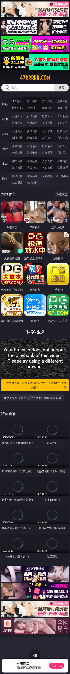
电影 (5, 134)
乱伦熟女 (47, 137)
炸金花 (32, 107)
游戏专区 (62, 101)
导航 (5, 179)
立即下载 (56, 665)
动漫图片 (62, 146)
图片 (5, 149)
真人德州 (32, 101)
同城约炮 (17, 176)
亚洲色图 (32, 146)
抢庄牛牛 (62, 107)
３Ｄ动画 (62, 116)
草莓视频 (47, 176)
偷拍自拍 (32, 131)
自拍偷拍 (32, 116)
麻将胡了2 (17, 107)
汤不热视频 (62, 176)
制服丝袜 (17, 137)
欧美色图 (47, 146)
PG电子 (17, 101)
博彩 (5, 104)
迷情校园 (17, 167)
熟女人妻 (17, 122)
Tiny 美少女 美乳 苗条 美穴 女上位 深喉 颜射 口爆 (32, 397)
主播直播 (47, 122)
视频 (5, 119)
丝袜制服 (32, 122)
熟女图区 (47, 152)
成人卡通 (47, 131)
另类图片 (62, 152)
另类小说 (32, 167)
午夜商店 (32, 176)
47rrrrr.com (35, 78)
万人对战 (47, 101)
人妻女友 (47, 161)
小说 (5, 164)
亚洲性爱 (17, 131)
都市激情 (17, 161)
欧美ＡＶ (47, 116)
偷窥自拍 (17, 146)
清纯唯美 (32, 152)
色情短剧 (32, 182)
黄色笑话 (47, 167)
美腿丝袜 (17, 152)
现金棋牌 (47, 107)
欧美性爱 (62, 131)
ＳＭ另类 (62, 122)
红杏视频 (17, 182)
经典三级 (32, 137)
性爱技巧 (62, 167)
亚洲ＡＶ (17, 116)
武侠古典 (62, 161)
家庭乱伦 (32, 161)
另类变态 (62, 137)
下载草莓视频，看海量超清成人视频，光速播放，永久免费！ (35, 385)
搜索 (61, 87)
